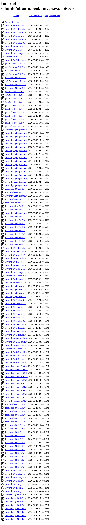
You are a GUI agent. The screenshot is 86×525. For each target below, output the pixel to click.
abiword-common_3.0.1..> (16, 380)
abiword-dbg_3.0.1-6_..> (15, 498)
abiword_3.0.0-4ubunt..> (15, 29)
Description (54, 15)
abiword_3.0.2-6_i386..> (15, 356)
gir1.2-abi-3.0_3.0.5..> (14, 102)
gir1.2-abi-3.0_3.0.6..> (14, 105)
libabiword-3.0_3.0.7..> (15, 453)
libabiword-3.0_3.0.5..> (15, 442)
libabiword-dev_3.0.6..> (15, 223)
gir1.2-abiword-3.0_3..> (15, 64)
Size (46, 15)
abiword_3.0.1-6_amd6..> (16, 352)
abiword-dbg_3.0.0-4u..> (15, 508)
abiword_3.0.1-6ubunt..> (15, 25)
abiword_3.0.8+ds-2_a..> (15, 303)
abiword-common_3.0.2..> (16, 373)
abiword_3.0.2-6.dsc (13, 50)
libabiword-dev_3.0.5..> (15, 220)
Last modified (35, 15)
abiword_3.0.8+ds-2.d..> (15, 269)
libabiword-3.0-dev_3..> (15, 71)
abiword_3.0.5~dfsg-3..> (15, 43)
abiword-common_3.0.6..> (16, 390)
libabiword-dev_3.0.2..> (15, 206)
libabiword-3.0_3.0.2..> (15, 418)
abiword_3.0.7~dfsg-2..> (15, 39)
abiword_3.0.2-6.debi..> (15, 255)
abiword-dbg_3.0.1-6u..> (15, 495)
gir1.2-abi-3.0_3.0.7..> (14, 109)
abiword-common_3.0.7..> (16, 394)
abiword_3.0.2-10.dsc (14, 46)
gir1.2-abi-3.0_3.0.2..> (14, 91)
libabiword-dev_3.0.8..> (15, 237)
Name (16, 15)
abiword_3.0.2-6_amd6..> (16, 338)
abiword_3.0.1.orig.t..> (15, 488)
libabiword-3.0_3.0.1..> (15, 422)
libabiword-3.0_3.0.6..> (15, 463)
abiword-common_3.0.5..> (16, 397)
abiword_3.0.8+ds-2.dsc (15, 36)
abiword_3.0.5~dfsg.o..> (15, 470)
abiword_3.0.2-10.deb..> (15, 258)
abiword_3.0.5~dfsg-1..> (15, 53)
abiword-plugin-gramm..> (16, 130)
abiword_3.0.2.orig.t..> (15, 491)
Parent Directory (12, 22)
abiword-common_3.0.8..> (16, 387)
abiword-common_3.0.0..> (16, 366)
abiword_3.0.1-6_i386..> (15, 362)
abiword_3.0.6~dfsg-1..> (15, 32)
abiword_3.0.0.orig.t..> (15, 484)
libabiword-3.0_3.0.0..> (15, 404)
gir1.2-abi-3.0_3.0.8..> (14, 119)
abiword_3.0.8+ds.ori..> (15, 481)
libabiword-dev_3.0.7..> (15, 227)
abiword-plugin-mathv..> (15, 286)
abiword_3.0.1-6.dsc (13, 57)
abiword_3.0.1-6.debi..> (15, 262)
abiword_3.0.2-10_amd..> (16, 342)
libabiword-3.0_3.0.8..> (15, 449)
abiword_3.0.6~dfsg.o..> (15, 474)
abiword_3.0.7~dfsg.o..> (15, 477)
